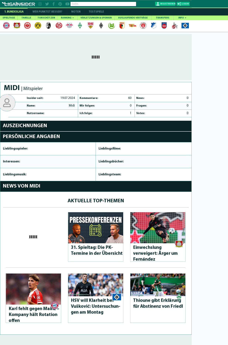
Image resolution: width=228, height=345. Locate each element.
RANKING (67, 18)
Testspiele (96, 12)
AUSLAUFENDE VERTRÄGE (133, 18)
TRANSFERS (162, 18)
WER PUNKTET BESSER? (47, 12)
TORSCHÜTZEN (46, 18)
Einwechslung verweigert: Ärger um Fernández (155, 253)
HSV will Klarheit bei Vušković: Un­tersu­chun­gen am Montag (95, 306)
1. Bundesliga (14, 12)
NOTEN (75, 12)
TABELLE (26, 18)
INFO (182, 18)
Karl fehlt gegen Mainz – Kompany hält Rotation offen (34, 315)
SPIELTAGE (9, 18)
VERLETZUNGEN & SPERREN (96, 18)
